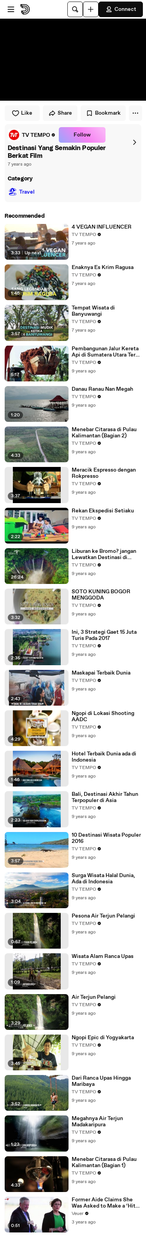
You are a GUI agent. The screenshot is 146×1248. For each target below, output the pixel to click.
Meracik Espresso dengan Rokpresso (104, 473)
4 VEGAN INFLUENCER (102, 227)
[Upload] (91, 9)
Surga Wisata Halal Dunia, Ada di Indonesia (103, 878)
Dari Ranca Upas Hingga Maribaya (101, 1081)
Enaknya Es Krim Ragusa (103, 267)
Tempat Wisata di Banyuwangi (93, 311)
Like (22, 113)
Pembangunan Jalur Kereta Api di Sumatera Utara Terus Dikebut (106, 352)
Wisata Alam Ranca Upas (103, 956)
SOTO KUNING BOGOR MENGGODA (101, 595)
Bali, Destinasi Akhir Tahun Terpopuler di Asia (105, 797)
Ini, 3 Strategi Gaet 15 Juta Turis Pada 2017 (104, 635)
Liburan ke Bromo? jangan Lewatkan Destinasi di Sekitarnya (104, 554)
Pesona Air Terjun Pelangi (103, 916)
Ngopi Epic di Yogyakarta (103, 1038)
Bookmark (103, 113)
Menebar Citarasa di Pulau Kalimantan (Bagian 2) (104, 432)
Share (60, 113)
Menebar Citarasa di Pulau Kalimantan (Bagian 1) (104, 1162)
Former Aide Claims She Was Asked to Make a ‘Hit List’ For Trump (103, 1203)
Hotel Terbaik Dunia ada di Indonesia (104, 757)
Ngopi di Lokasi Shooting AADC (103, 716)
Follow (82, 134)
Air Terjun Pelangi (94, 997)
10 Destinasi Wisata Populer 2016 (106, 838)
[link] (32, 135)
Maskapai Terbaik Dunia (101, 673)
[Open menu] (11, 9)
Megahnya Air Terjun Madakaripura (97, 1121)
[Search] (75, 9)
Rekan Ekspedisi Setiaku (103, 511)
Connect (120, 9)
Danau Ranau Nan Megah (102, 389)
